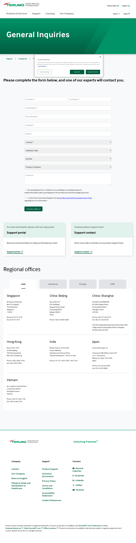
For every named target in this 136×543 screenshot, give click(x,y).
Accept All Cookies (93, 72)
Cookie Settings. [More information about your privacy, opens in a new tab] (42, 66)
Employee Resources (13, 529)
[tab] (23, 285)
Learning (50, 13)
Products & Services (16, 13)
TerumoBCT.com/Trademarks (89, 527)
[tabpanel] (68, 350)
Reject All (77, 72)
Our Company (67, 13)
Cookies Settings (44, 72)
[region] (68, 65)
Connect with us (33, 209)
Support (36, 13)
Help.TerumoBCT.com (32, 529)
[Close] (100, 56)
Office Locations (50, 529)
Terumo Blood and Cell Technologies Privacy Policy (74, 198)
